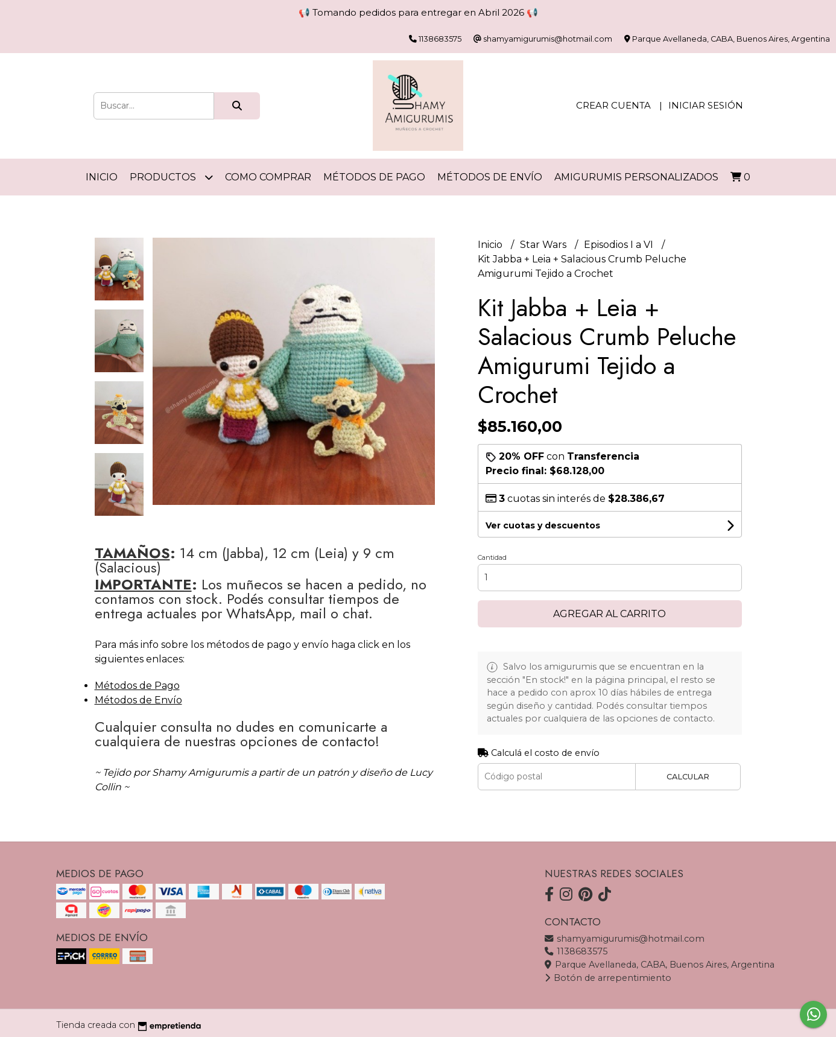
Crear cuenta (613, 105)
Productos (171, 177)
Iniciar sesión (705, 105)
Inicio (102, 177)
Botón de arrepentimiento (608, 977)
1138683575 (576, 951)
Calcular (688, 776)
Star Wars (544, 244)
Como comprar (268, 177)
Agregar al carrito (609, 614)
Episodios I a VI (620, 244)
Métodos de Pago (374, 177)
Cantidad (492, 557)
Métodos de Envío (489, 177)
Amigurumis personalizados (636, 177)
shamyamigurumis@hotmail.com (625, 938)
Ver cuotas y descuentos (543, 525)
